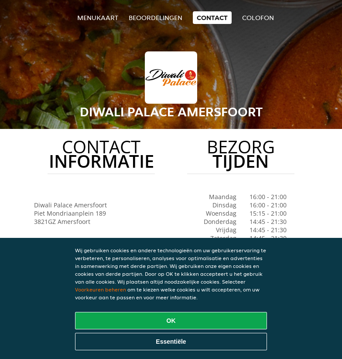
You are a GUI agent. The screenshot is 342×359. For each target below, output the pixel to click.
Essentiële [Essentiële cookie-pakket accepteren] (171, 341)
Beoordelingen (155, 17)
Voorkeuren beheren (100, 289)
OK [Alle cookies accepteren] (171, 320)
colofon (258, 17)
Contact (212, 17)
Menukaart (97, 17)
